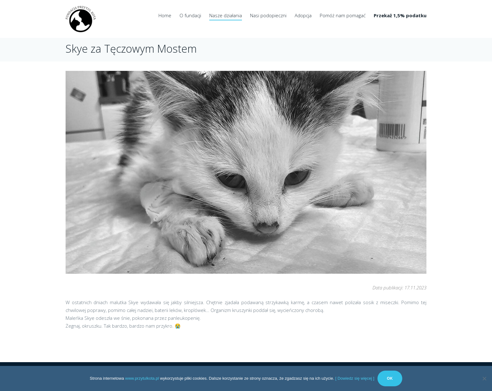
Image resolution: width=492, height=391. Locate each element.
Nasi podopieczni (268, 15)
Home (164, 15)
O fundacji (190, 15)
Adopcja (303, 15)
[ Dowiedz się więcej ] (354, 378)
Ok (390, 378)
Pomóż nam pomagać (343, 15)
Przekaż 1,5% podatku (400, 15)
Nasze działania (225, 15)
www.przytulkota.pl (142, 378)
